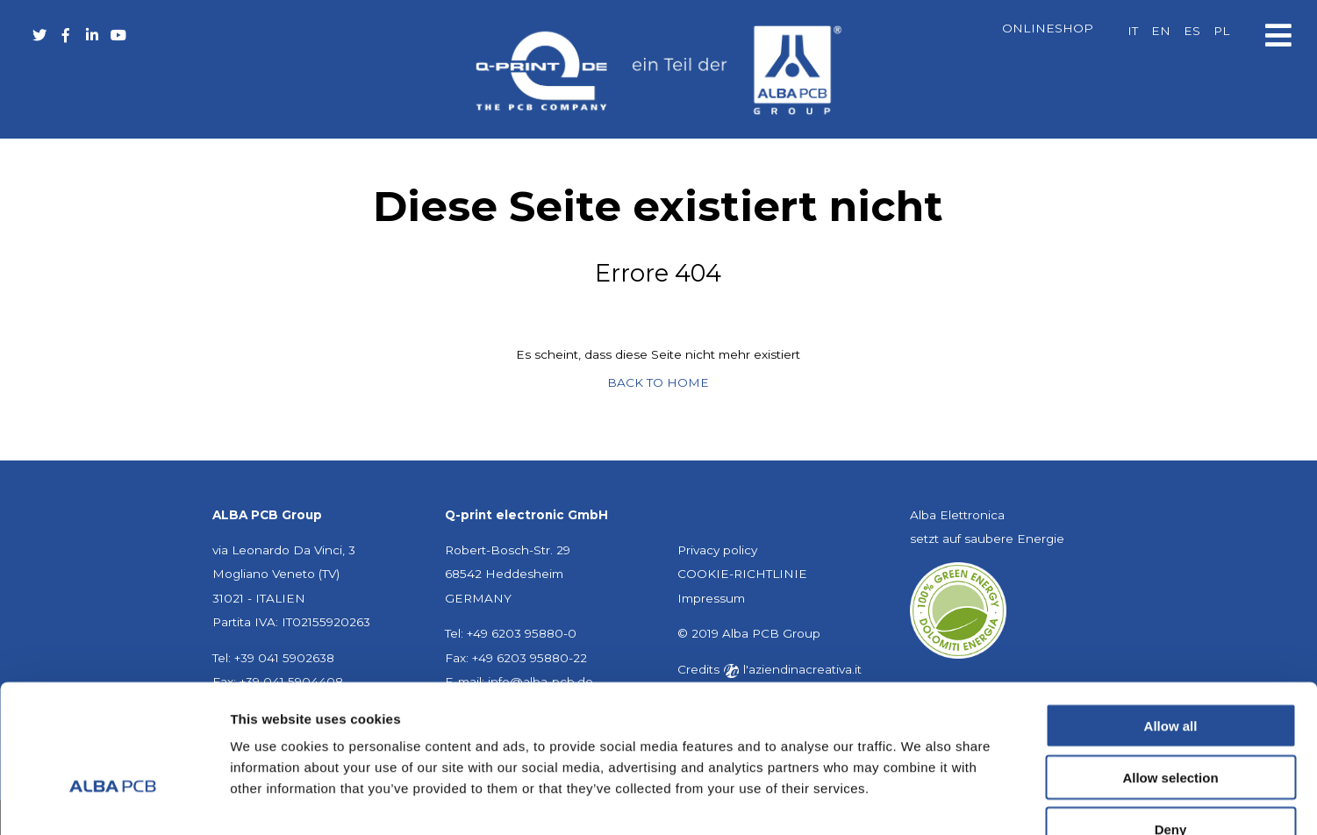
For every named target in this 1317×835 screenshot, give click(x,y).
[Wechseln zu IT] (1132, 31)
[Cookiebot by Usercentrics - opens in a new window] (113, 801)
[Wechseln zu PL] (1220, 31)
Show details (921, 800)
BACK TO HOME (658, 382)
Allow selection (1170, 671)
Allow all (1171, 619)
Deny (1171, 723)
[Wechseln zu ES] (1191, 31)
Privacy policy (717, 550)
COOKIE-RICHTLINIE (742, 574)
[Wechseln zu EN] (1160, 31)
